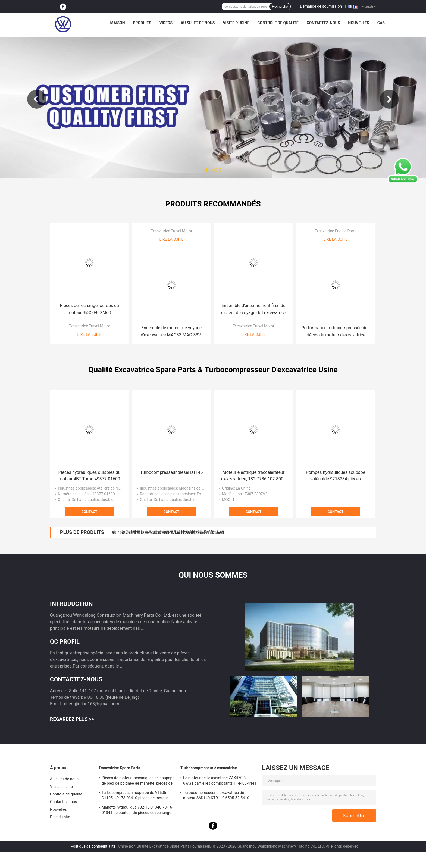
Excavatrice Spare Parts (119, 768)
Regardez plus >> (72, 719)
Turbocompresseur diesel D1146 (171, 472)
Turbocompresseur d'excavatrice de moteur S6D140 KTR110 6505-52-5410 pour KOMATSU (216, 796)
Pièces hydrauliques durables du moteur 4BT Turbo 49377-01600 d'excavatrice (89, 476)
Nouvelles (358, 23)
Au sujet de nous (198, 23)
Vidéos (166, 23)
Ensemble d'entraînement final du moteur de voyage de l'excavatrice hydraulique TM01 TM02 (253, 309)
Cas (381, 23)
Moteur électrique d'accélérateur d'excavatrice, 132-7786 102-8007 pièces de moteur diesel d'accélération (253, 476)
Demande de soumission (321, 6)
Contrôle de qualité (277, 23)
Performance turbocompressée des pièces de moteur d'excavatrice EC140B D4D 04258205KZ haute (335, 332)
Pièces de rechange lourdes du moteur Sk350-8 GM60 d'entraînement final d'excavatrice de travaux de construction (89, 309)
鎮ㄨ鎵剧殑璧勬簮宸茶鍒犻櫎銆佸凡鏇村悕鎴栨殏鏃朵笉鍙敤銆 (168, 532)
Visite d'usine (236, 23)
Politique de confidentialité (93, 846)
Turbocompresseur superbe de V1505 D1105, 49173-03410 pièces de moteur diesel (135, 796)
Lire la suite (89, 334)
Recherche (280, 6)
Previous (36, 99)
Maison (117, 23)
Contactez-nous (323, 23)
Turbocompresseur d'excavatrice (208, 768)
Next (389, 99)
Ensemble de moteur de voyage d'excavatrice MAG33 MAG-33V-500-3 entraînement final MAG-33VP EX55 (171, 332)
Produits (142, 23)
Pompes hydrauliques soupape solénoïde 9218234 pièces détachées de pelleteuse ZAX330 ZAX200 (335, 476)
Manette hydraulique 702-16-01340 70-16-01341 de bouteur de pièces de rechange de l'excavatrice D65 (137, 810)
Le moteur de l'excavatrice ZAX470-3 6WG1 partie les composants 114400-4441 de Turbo (219, 781)
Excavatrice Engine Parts (335, 231)
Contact (90, 512)
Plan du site (60, 817)
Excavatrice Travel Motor (89, 326)
